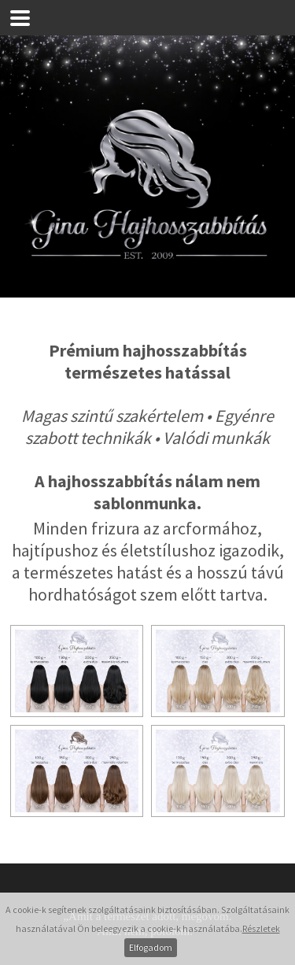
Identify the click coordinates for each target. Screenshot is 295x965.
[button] (20, 17)
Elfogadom (150, 947)
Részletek (261, 928)
